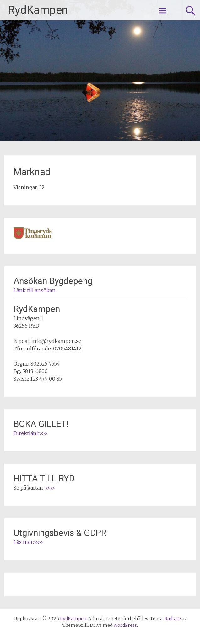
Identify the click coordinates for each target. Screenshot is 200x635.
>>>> (49, 488)
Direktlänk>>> (31, 433)
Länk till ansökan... (36, 290)
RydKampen (38, 10)
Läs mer (23, 542)
